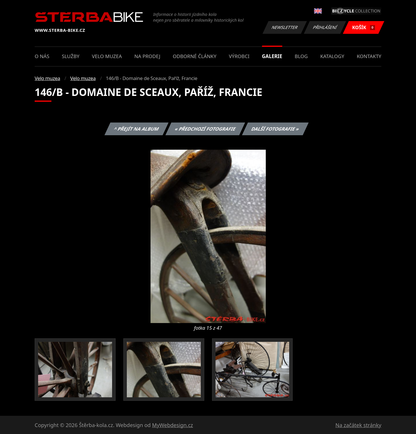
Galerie (272, 56)
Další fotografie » (275, 129)
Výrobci (239, 56)
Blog (301, 56)
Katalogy (332, 56)
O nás (42, 56)
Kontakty (369, 56)
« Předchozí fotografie (205, 129)
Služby (70, 56)
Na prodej (147, 56)
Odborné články (194, 56)
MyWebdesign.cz (172, 425)
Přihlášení (325, 27)
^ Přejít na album (136, 129)
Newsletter (284, 27)
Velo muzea (107, 56)
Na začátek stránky (358, 425)
